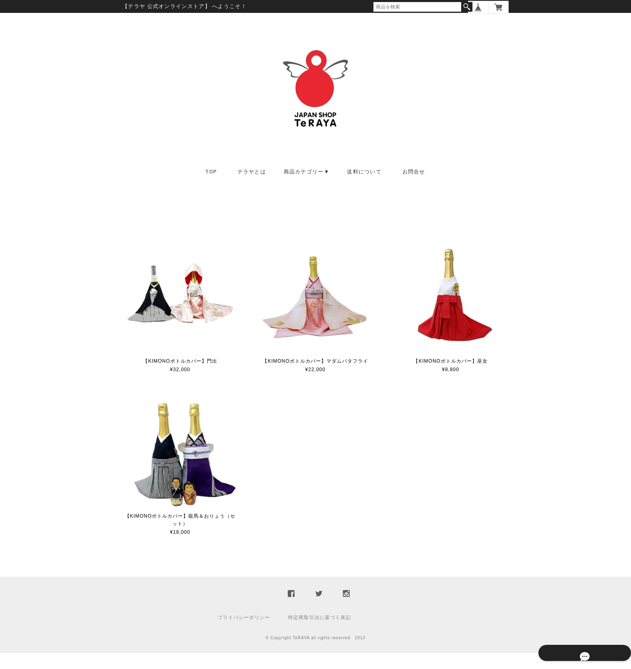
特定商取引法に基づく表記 (319, 633)
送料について (364, 188)
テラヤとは (251, 188)
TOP (211, 188)
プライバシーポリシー (244, 633)
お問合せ (413, 188)
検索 (466, 7)
